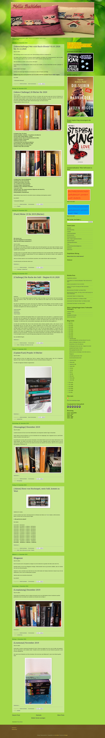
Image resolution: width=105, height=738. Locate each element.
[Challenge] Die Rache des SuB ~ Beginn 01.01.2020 (37, 277)
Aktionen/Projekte (70, 240)
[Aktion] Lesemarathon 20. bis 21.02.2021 (75, 284)
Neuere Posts (16, 715)
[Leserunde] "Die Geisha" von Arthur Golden (76, 303)
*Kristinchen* (16, 310)
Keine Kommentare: (32, 83)
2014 (70, 390)
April (71, 374)
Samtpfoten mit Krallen (71, 315)
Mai (70, 372)
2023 (70, 329)
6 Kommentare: (31, 708)
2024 (70, 327)
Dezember (72, 338)
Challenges (19, 269)
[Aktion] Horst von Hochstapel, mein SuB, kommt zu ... (80, 351)
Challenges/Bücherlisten (72, 242)
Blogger (66, 735)
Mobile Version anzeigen (38, 718)
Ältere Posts (60, 715)
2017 (70, 384)
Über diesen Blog (70, 229)
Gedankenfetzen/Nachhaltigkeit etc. (74, 246)
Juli (70, 368)
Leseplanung (19, 634)
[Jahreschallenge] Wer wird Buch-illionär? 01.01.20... (80, 340)
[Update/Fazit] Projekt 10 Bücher (28, 353)
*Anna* (47, 514)
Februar (71, 378)
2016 (70, 386)
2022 (70, 331)
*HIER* (15, 68)
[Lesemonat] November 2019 (26, 643)
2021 (70, 333)
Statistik (18, 710)
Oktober (71, 362)
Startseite (38, 715)
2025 (70, 325)
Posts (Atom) (19, 721)
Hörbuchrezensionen (71, 237)
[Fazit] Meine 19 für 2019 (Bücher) (29, 214)
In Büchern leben (70, 311)
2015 (70, 388)
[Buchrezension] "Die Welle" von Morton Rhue (76, 290)
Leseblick (69, 313)
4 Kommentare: (31, 204)
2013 (70, 392)
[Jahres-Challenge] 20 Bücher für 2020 (30, 92)
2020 (70, 334)
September (72, 364)
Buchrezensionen (70, 235)
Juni (71, 370)
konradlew (57, 735)
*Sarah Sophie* (17, 313)
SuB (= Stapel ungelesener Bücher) (74, 238)
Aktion (18, 344)
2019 (70, 336)
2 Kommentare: (31, 478)
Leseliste (69, 231)
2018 (70, 382)
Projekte (18, 206)
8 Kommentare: (31, 342)
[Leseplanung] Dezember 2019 (27, 590)
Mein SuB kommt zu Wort (25, 550)
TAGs (68, 244)
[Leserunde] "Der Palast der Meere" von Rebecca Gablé (78, 300)
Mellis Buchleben (26, 7)
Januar (71, 379)
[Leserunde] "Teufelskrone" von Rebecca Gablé (76, 298)
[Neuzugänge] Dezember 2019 (27, 427)
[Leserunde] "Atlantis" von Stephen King (75, 296)
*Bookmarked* (17, 312)
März (71, 376)
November (72, 360)
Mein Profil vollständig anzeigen (73, 400)
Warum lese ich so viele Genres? (75, 256)
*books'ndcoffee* (17, 309)
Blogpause (18, 558)
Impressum (69, 247)
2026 (70, 323)
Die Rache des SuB (29, 344)
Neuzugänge (19, 480)
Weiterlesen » (16, 264)
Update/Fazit (24, 269)
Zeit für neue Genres (71, 317)
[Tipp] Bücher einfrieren (72, 278)
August (71, 366)
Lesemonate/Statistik (71, 233)
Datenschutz (69, 249)
